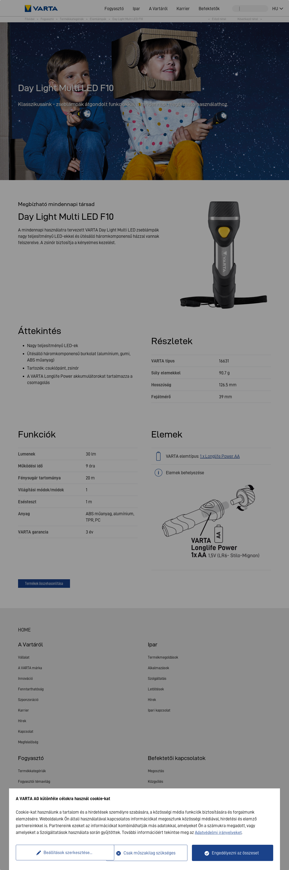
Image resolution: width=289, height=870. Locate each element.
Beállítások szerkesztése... (61, 852)
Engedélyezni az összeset (235, 852)
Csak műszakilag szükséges (149, 852)
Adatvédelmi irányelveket (218, 832)
